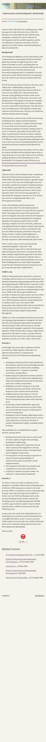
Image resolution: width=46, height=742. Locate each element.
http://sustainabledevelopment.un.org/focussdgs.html (24, 163)
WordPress (39, 595)
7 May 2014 (11, 21)
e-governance (22, 21)
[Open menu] (43, 7)
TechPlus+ (6, 4)
